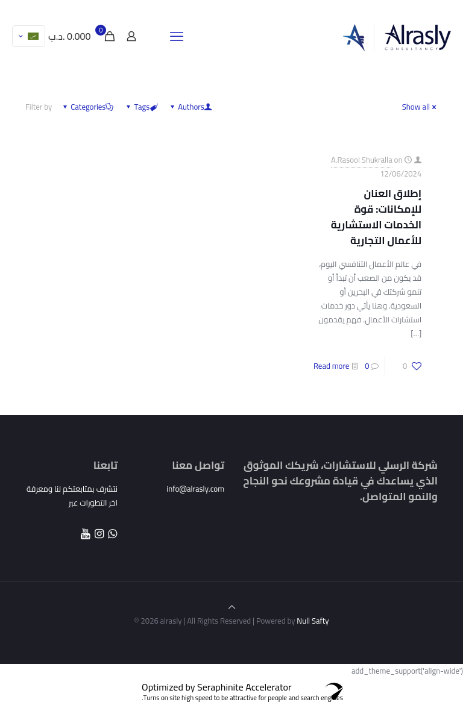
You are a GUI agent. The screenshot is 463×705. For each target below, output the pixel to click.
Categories (87, 106)
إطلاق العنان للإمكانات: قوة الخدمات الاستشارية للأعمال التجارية (376, 217)
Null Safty (312, 620)
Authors (190, 106)
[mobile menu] (176, 36)
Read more (331, 366)
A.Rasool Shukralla (361, 159)
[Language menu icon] (28, 36)
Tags (140, 106)
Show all (420, 106)
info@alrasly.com (195, 488)
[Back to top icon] (232, 607)
